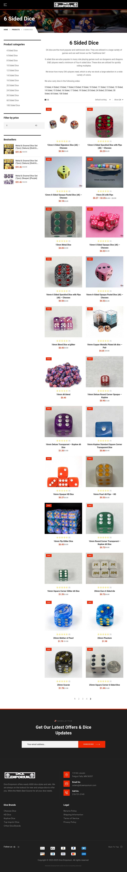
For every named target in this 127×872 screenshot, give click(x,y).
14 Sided (48, 90)
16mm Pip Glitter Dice (63, 541)
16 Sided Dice (13, 80)
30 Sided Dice (13, 95)
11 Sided (102, 87)
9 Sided (85, 87)
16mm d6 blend (63, 394)
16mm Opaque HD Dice (63, 494)
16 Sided (65, 90)
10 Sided (93, 87)
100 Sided (63, 93)
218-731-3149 (78, 794)
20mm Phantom (104, 638)
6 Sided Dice (12, 55)
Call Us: (75, 791)
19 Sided (83, 90)
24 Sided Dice (13, 90)
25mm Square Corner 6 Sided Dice (104, 685)
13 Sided (119, 87)
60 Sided (54, 93)
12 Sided (110, 87)
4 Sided (55, 87)
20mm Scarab (63, 685)
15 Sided (57, 90)
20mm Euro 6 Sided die (104, 591)
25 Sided (108, 90)
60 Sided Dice (13, 100)
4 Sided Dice (12, 50)
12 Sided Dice (13, 70)
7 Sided (70, 87)
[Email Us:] (67, 784)
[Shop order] (103, 99)
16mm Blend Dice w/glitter (63, 344)
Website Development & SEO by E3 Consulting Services (63, 866)
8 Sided (77, 87)
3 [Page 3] (82, 699)
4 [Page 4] (86, 699)
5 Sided (63, 87)
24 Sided (100, 90)
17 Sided (74, 90)
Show (116, 100)
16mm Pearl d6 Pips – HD (104, 494)
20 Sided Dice (13, 85)
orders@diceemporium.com (84, 785)
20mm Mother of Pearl (63, 638)
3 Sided (48, 87)
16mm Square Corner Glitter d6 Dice (63, 591)
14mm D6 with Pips (104, 195)
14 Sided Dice (13, 75)
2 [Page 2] (78, 699)
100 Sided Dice (13, 105)
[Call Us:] (67, 793)
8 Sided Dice (12, 60)
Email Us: (76, 782)
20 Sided (91, 90)
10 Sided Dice (13, 65)
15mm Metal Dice (63, 245)
